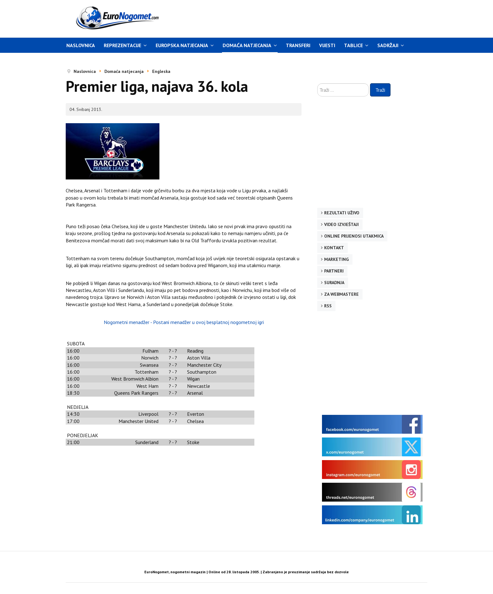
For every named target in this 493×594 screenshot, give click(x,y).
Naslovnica (80, 45)
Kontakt (334, 247)
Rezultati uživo (341, 213)
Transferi (298, 45)
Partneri (334, 271)
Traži (380, 90)
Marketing (336, 259)
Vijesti (327, 45)
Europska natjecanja (182, 45)
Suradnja (334, 282)
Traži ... (317, 83)
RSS (328, 306)
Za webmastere (341, 294)
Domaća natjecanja (247, 45)
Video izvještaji (341, 224)
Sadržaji (387, 45)
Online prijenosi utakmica (354, 236)
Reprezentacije (122, 45)
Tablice (353, 45)
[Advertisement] (305, 18)
